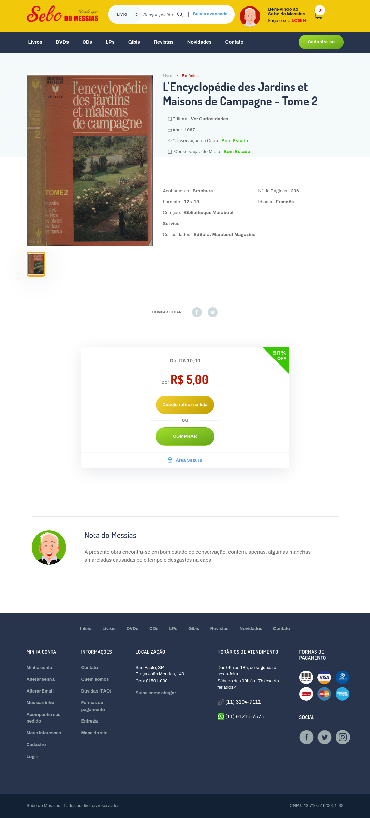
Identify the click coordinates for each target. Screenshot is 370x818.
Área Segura (185, 460)
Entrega (89, 721)
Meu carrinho (40, 702)
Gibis (134, 42)
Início (85, 628)
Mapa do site (94, 733)
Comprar (185, 436)
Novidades (199, 42)
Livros (35, 42)
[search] (159, 14)
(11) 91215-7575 (241, 716)
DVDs (62, 42)
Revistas (164, 42)
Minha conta (40, 667)
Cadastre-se (321, 42)
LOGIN (299, 20)
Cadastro (36, 744)
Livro (168, 76)
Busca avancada (210, 14)
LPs (110, 42)
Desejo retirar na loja (185, 404)
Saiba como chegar (156, 692)
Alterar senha (41, 679)
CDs (87, 42)
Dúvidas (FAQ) (96, 691)
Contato (234, 42)
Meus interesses (44, 733)
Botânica (190, 76)
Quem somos (95, 679)
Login (33, 756)
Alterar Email (40, 691)
